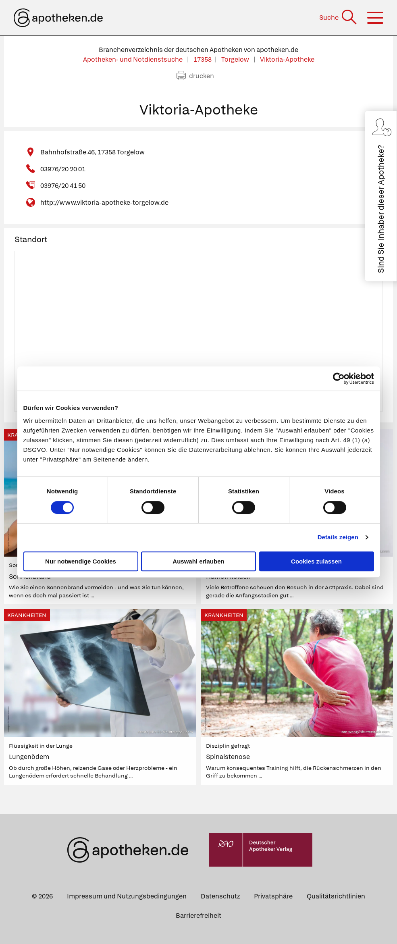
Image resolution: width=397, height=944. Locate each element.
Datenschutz (220, 896)
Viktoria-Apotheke (287, 59)
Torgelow (235, 59)
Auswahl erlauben (198, 561)
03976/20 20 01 (62, 169)
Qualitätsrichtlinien (336, 896)
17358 (202, 59)
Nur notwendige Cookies (80, 561)
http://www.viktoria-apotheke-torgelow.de (104, 202)
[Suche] (339, 17)
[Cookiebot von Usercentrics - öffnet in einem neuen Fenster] (338, 378)
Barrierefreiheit (198, 915)
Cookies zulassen (316, 561)
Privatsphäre (273, 896)
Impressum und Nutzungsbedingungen (127, 896)
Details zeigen (338, 537)
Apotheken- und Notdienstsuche (133, 59)
